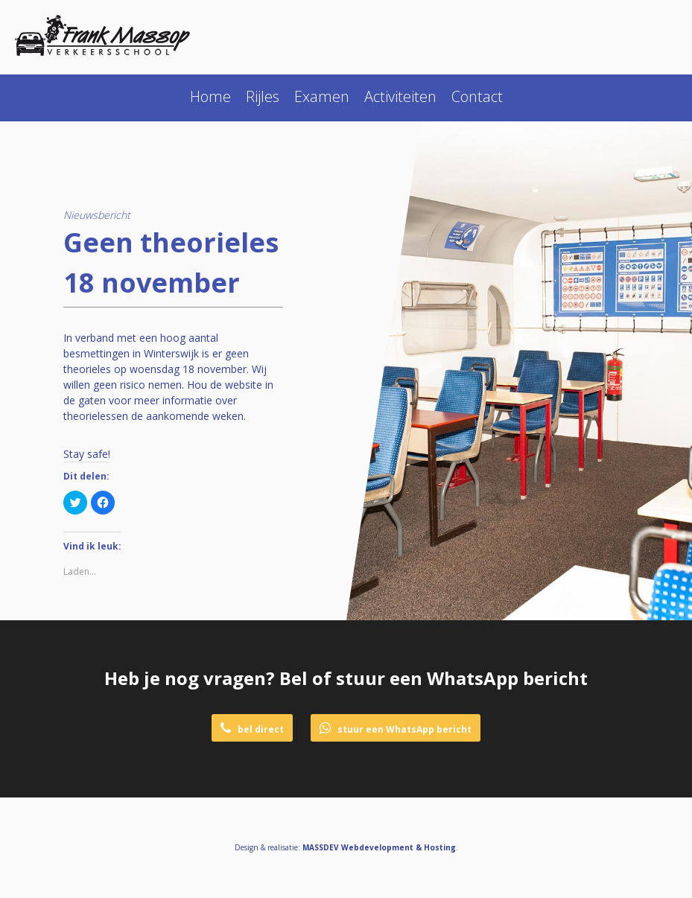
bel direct (252, 729)
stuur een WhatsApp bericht (396, 729)
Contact (477, 96)
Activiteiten (400, 96)
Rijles (262, 96)
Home (210, 96)
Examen (321, 96)
